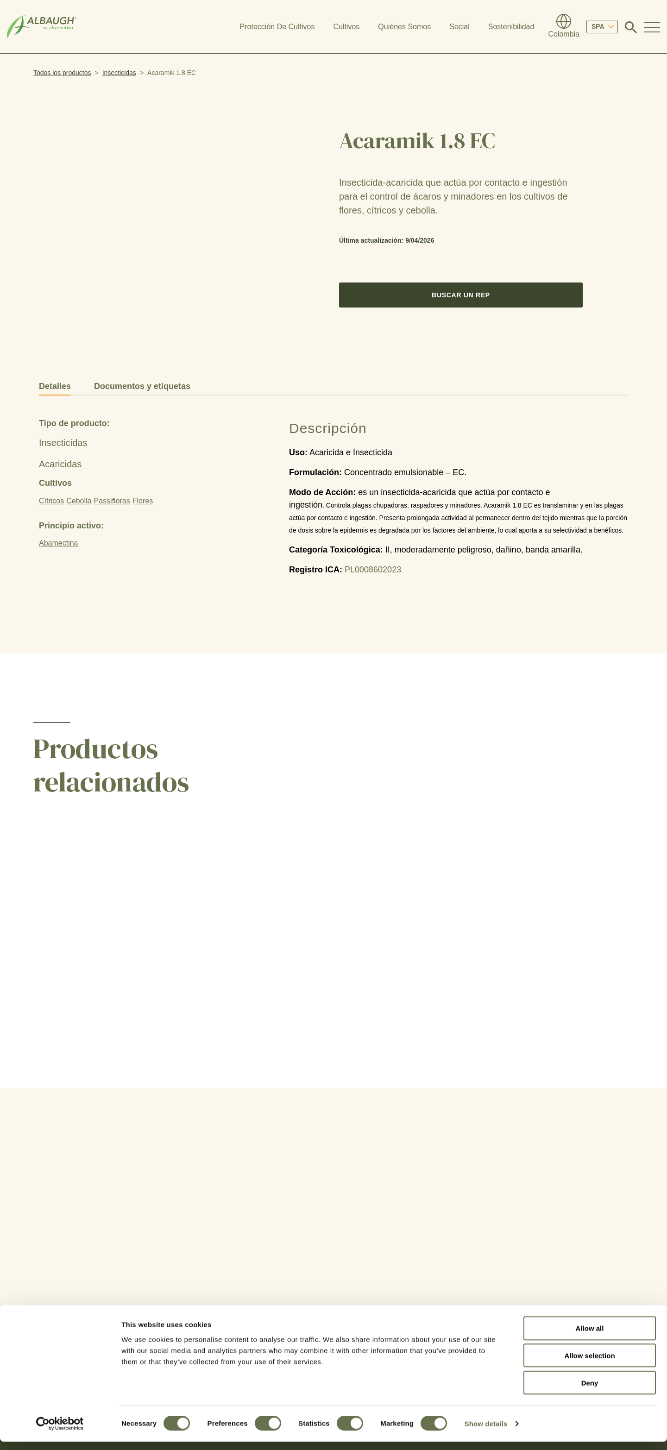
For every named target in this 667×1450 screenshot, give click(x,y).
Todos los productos (62, 72)
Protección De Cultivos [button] (277, 27)
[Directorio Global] (563, 27)
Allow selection (589, 1364)
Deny (589, 1391)
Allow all (590, 1336)
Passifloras (112, 501)
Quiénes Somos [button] (404, 27)
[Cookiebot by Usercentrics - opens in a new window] (60, 1432)
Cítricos (51, 501)
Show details (486, 1432)
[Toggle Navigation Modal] (652, 26)
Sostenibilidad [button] (511, 27)
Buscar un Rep (461, 295)
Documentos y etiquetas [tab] (142, 386)
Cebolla (78, 501)
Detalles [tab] (55, 386)
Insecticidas (119, 72)
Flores (142, 501)
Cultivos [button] (346, 27)
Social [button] (459, 27)
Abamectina (58, 543)
